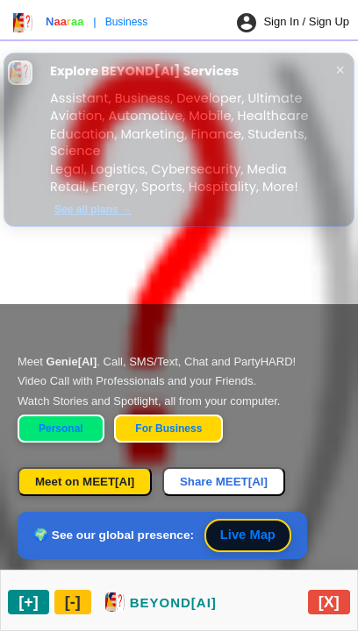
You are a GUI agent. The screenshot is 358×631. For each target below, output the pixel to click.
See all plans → (93, 209)
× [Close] (340, 70)
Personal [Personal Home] (61, 428)
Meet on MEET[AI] (84, 481)
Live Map (248, 535)
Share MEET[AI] (224, 481)
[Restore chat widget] (161, 602)
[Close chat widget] (329, 602)
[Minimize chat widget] (72, 602)
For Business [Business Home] (168, 428)
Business (126, 22)
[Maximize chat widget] (28, 602)
